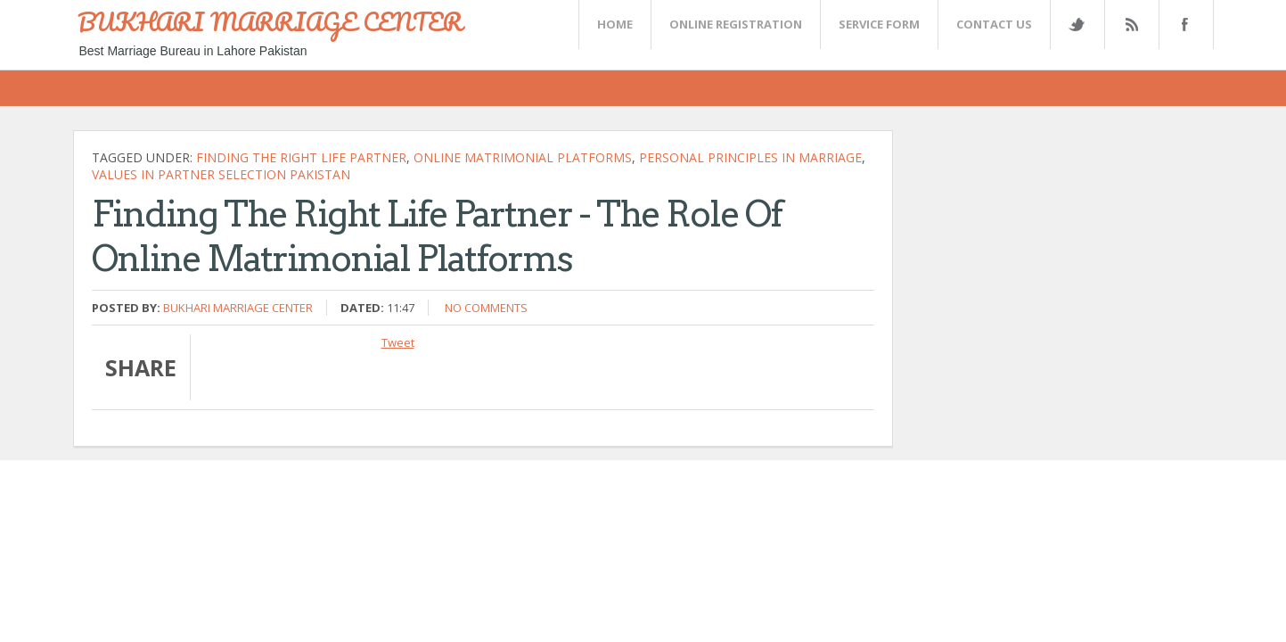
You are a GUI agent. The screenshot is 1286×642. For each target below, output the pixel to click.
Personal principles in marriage (750, 157)
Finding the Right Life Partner (301, 157)
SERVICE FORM (879, 24)
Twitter (1077, 24)
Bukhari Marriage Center (238, 308)
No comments (486, 308)
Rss (1131, 24)
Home (615, 24)
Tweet (397, 342)
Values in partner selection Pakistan (221, 174)
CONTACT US (994, 24)
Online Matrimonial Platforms (523, 157)
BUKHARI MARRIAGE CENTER (270, 21)
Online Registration (735, 24)
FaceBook (1182, 24)
